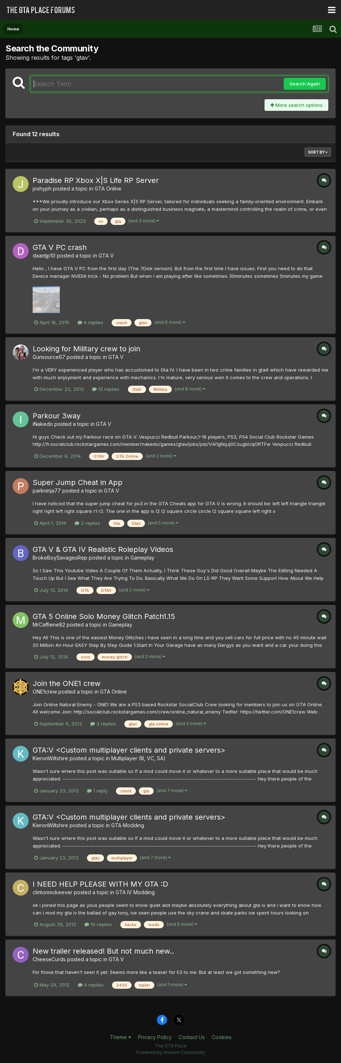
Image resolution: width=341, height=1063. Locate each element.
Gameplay (142, 557)
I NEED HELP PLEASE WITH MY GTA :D (100, 884)
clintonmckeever (52, 892)
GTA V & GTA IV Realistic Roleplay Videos (103, 549)
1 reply (97, 791)
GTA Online (108, 188)
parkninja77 (47, 490)
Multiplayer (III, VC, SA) (138, 758)
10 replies (98, 924)
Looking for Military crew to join (86, 348)
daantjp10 (44, 255)
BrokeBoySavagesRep (60, 557)
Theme (120, 1037)
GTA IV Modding (135, 892)
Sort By (318, 152)
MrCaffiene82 (49, 625)
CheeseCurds (49, 959)
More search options (296, 105)
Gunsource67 (49, 357)
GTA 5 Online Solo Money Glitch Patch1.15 (104, 616)
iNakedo (43, 424)
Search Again (305, 84)
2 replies (87, 523)
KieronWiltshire (50, 758)
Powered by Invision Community (170, 1052)
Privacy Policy (155, 1037)
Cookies (222, 1037)
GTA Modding (127, 825)
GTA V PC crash (60, 247)
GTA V (106, 255)
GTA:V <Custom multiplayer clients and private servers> (129, 750)
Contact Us (192, 1037)
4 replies (90, 322)
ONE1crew (45, 692)
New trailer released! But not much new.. (103, 951)
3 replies (103, 724)
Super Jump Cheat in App (77, 482)
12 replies (106, 389)
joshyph (42, 188)
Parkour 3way (56, 415)
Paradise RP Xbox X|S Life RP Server (96, 180)
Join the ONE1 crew (66, 683)
